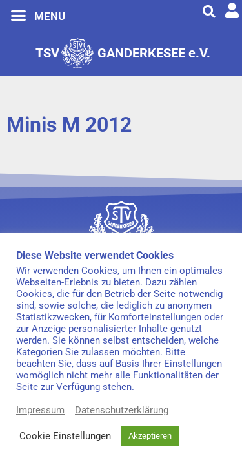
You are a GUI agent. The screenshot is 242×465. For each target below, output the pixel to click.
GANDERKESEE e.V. (153, 53)
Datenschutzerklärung (121, 410)
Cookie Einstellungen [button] (65, 436)
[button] (18, 15)
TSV (47, 53)
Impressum (40, 410)
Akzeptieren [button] (150, 435)
